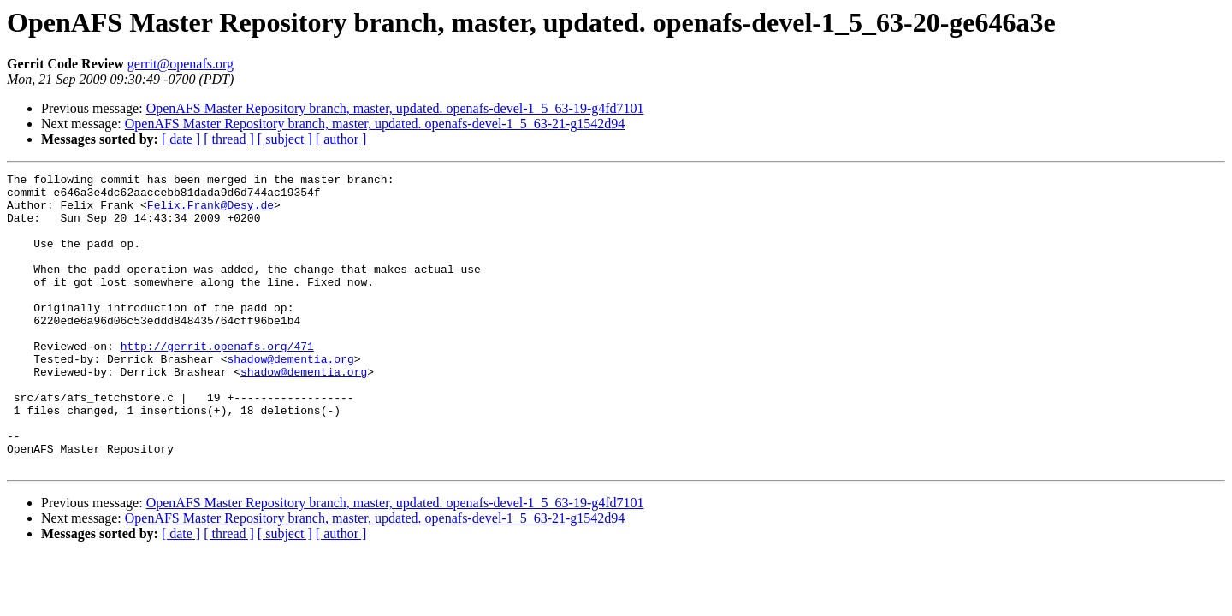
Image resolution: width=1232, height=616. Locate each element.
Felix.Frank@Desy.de (210, 212)
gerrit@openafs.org (180, 63)
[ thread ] (229, 139)
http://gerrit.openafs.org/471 (217, 381)
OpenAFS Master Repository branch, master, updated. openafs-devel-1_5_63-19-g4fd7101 (395, 108)
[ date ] (181, 139)
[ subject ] (285, 139)
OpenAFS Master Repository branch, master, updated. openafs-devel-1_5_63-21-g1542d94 (375, 123)
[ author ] (341, 139)
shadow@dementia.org (290, 397)
